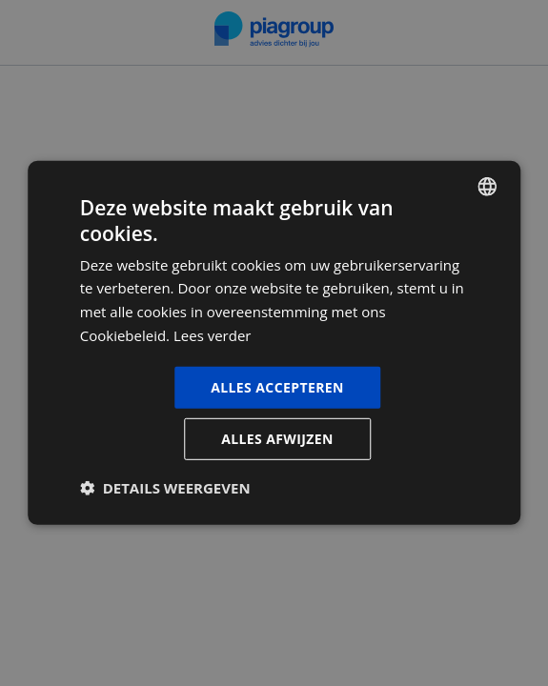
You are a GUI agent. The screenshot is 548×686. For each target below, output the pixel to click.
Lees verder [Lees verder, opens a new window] (212, 335)
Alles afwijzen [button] (277, 439)
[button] (165, 487)
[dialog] (274, 343)
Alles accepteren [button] (277, 386)
